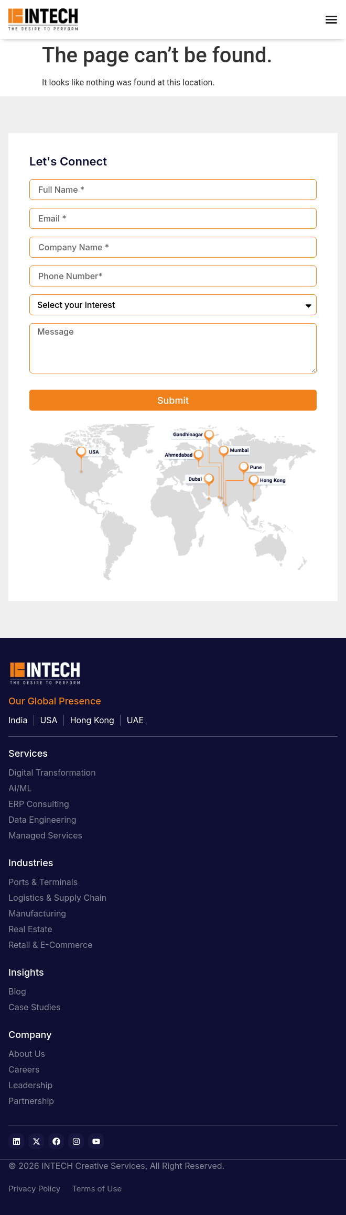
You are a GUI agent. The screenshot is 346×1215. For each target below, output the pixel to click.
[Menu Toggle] (331, 19)
